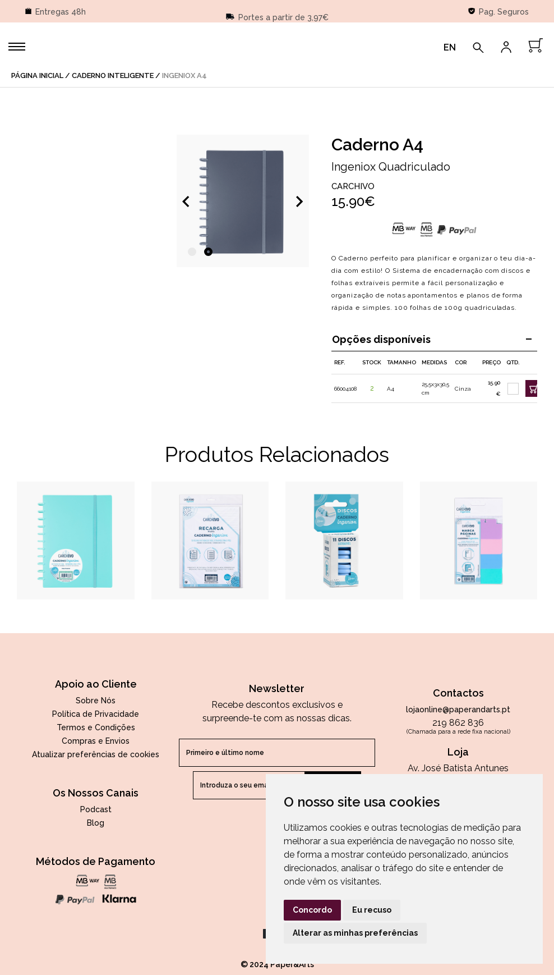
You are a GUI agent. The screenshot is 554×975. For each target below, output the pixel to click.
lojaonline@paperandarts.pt (458, 709)
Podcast (96, 809)
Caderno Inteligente (113, 75)
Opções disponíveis (432, 339)
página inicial (37, 75)
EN (450, 47)
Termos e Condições (96, 727)
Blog (95, 822)
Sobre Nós (96, 700)
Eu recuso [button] (371, 909)
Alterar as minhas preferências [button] (355, 932)
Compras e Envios (96, 740)
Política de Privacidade (95, 713)
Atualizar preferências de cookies (95, 754)
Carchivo (353, 186)
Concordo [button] (312, 909)
